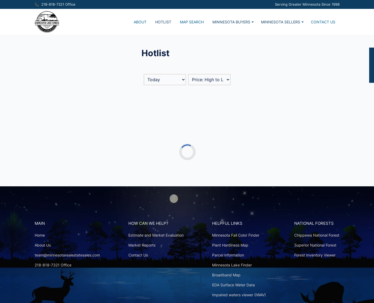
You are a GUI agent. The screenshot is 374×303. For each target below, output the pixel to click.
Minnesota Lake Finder (232, 265)
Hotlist (163, 22)
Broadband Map (226, 275)
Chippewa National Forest (316, 235)
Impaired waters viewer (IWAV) (239, 295)
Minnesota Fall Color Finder (235, 235)
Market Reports (141, 245)
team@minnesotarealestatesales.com (67, 255)
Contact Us (323, 22)
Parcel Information (228, 255)
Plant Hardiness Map (230, 245)
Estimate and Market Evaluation (156, 235)
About (140, 22)
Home (40, 235)
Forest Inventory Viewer (315, 255)
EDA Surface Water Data (233, 285)
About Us (43, 245)
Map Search (192, 22)
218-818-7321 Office (58, 4)
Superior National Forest (315, 245)
